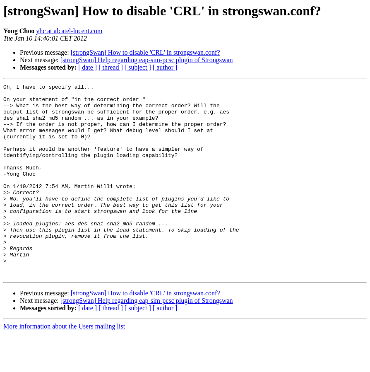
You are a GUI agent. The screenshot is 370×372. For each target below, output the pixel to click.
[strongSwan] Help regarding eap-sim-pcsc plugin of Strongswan (146, 59)
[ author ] (165, 67)
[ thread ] (111, 67)
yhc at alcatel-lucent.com (69, 30)
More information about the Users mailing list (64, 364)
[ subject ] (138, 67)
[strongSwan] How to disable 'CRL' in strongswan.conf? (145, 52)
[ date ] (87, 67)
